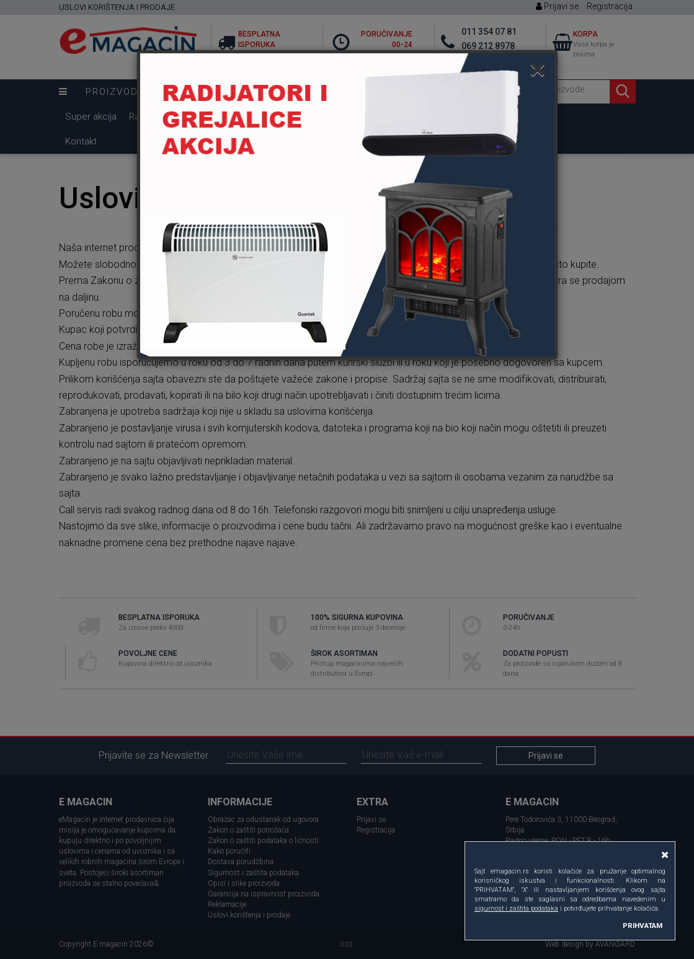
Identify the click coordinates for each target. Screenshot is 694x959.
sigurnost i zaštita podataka (516, 908)
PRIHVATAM (642, 925)
